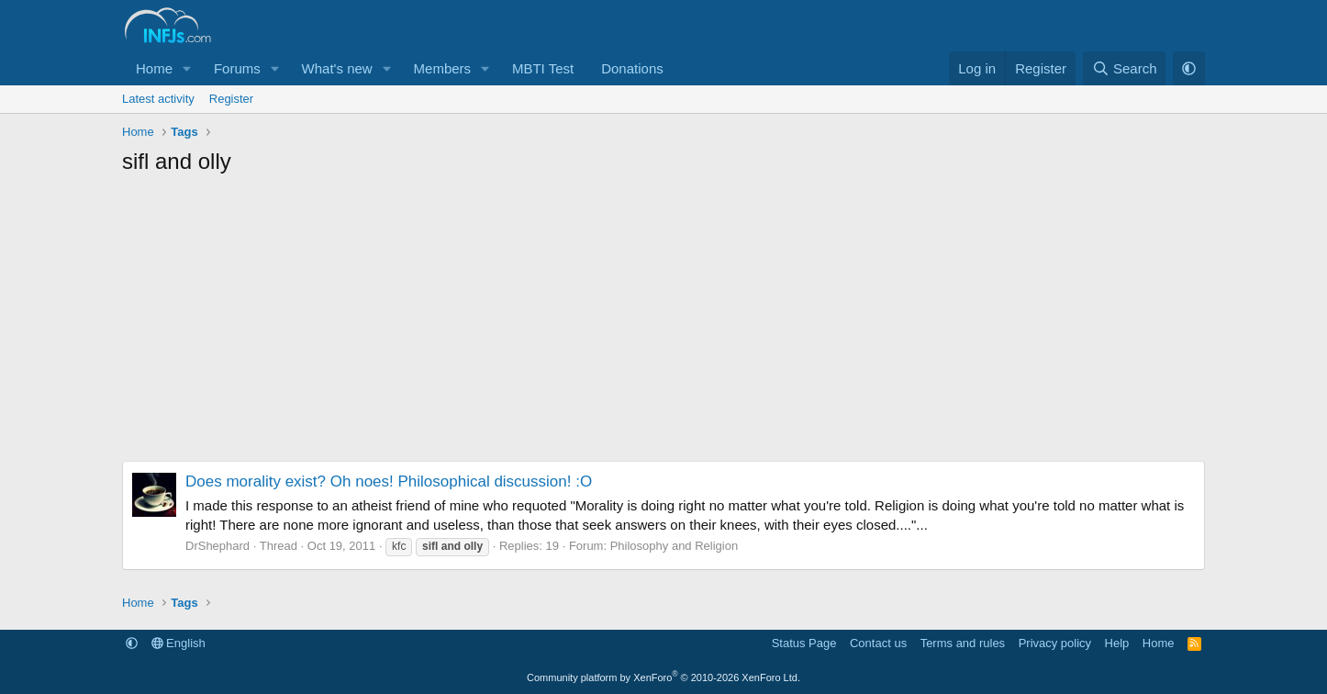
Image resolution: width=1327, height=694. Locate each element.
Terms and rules (962, 643)
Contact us (878, 643)
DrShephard (217, 546)
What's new (337, 68)
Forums (237, 68)
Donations (632, 68)
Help (1117, 643)
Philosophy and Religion (674, 546)
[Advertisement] (663, 323)
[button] (187, 68)
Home (154, 68)
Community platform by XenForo (663, 677)
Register (231, 99)
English (178, 643)
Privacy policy (1055, 643)
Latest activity (158, 99)
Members (443, 68)
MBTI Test (543, 68)
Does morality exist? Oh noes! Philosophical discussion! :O (388, 481)
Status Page (804, 643)
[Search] (1124, 68)
